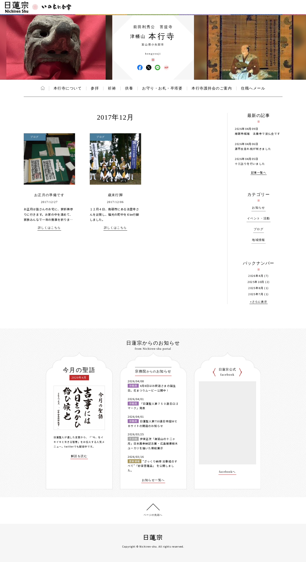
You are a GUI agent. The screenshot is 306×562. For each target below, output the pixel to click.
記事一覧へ (258, 172)
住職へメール (253, 88)
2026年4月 (255, 275)
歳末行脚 (115, 195)
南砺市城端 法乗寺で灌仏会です (257, 133)
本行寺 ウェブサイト (166, 67)
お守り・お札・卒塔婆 (162, 88)
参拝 (95, 88)
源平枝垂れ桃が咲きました (253, 149)
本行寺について (68, 88)
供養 (129, 88)
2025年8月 (255, 288)
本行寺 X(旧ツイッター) (148, 67)
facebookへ (227, 471)
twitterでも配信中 (75, 446)
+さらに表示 (258, 301)
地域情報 (258, 240)
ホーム (43, 88)
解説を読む (79, 456)
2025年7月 (255, 294)
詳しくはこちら (49, 227)
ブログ (258, 229)
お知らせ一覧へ (153, 480)
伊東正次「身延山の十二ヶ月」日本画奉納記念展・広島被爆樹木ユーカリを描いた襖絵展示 (153, 443)
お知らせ (258, 207)
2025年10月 (256, 282)
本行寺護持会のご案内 (212, 88)
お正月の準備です (49, 195)
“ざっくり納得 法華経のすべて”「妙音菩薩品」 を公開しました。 (152, 465)
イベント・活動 (258, 218)
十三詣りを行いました (250, 164)
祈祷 (112, 88)
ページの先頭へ (153, 515)
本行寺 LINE (157, 67)
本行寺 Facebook (140, 67)
